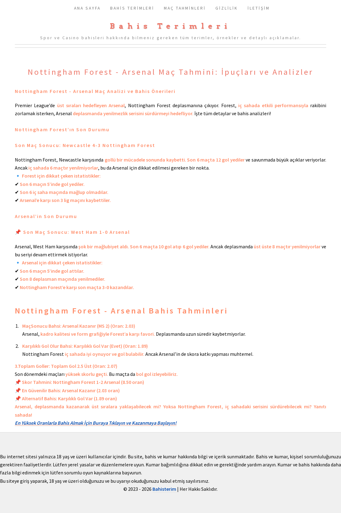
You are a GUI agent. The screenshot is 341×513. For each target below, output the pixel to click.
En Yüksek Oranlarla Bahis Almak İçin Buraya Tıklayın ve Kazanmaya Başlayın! (96, 423)
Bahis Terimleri (170, 26)
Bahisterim (164, 489)
